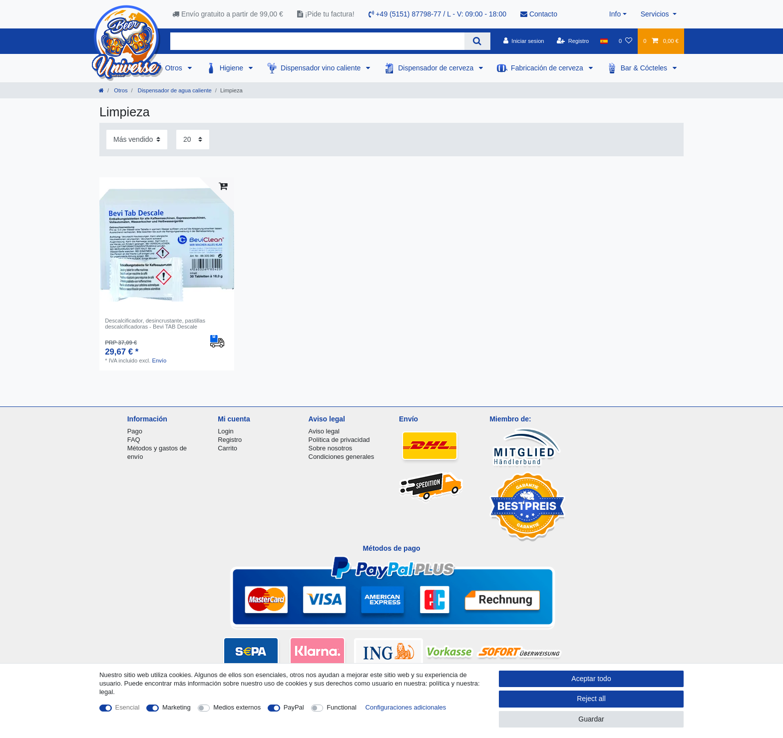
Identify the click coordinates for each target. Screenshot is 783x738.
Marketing (176, 707)
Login (226, 431)
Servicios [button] (656, 14)
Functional (342, 707)
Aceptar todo (591, 679)
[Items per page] (192, 139)
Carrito (227, 448)
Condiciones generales (342, 456)
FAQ (133, 439)
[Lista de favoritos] (625, 40)
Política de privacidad (339, 439)
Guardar (591, 719)
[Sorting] (136, 139)
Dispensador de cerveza (436, 68)
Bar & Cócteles (645, 68)
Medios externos (237, 707)
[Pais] (604, 40)
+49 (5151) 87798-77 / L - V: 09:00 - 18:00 (438, 14)
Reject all (591, 699)
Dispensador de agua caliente (174, 90)
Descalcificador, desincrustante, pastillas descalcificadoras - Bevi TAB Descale (155, 324)
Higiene (232, 68)
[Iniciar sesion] (524, 40)
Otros (174, 68)
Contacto (538, 14)
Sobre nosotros (331, 448)
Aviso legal (324, 431)
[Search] (477, 41)
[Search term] (317, 41)
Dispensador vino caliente (322, 68)
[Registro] (573, 40)
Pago (134, 431)
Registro (230, 439)
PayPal (294, 707)
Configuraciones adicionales (405, 707)
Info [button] (615, 14)
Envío (159, 361)
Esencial (127, 707)
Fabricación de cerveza (548, 68)
